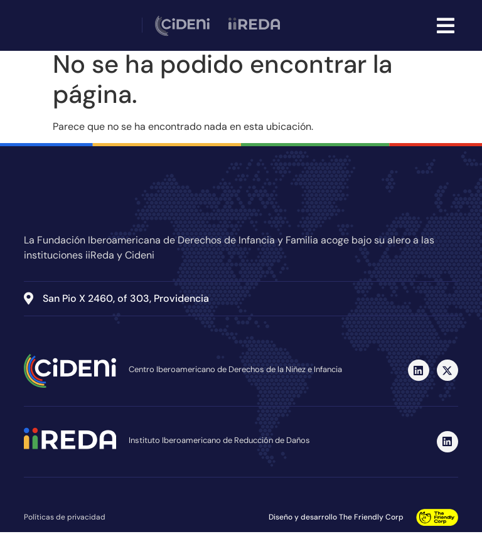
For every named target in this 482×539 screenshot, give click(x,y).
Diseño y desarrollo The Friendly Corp (336, 524)
